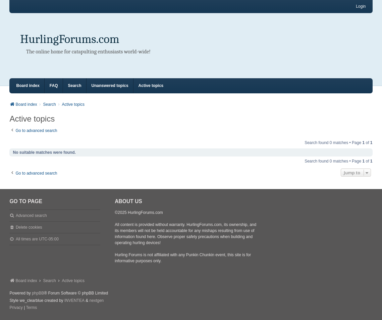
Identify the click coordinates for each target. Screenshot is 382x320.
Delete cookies (29, 227)
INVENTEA (74, 300)
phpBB (38, 293)
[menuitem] (15, 308)
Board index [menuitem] (27, 85)
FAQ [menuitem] (54, 85)
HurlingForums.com (69, 39)
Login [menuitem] (361, 6)
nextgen (97, 300)
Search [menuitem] (74, 85)
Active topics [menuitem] (151, 85)
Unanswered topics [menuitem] (110, 85)
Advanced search (31, 215)
